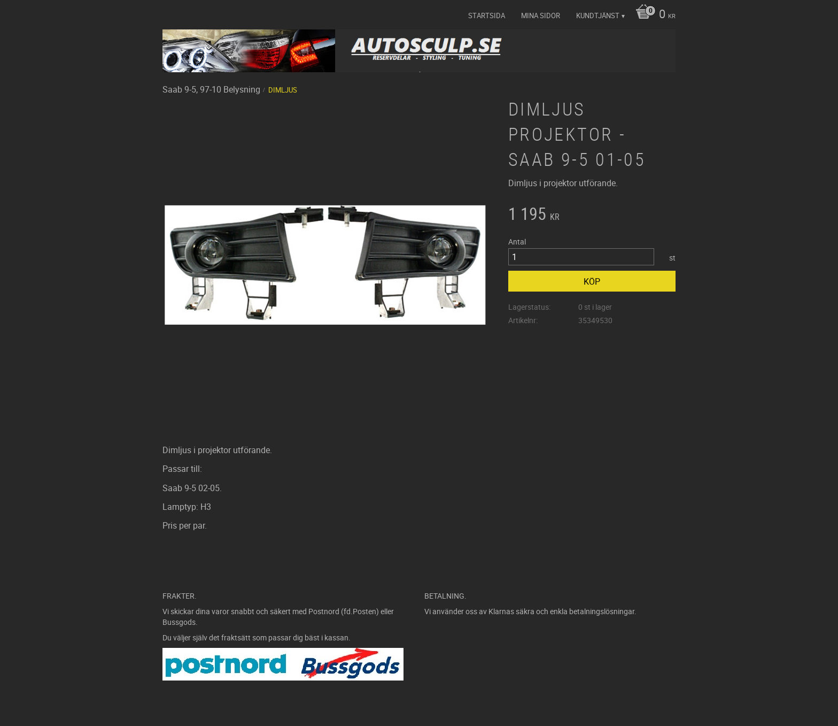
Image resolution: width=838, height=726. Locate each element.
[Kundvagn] (653, 15)
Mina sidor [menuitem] (540, 15)
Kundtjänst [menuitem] (597, 15)
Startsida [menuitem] (486, 15)
